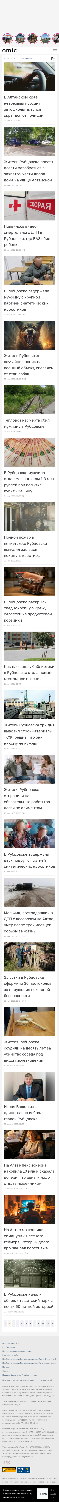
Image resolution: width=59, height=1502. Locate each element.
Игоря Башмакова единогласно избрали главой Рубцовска (24, 1112)
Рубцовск (26, 59)
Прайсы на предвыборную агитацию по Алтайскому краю (29, 1363)
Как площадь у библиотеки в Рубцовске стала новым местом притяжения (29, 672)
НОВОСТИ (9, 59)
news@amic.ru (24, 1420)
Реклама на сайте (10, 1355)
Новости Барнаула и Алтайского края (19, 1375)
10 (47, 1323)
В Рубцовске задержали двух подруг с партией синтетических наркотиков (29, 860)
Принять (42, 1493)
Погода (5, 1367)
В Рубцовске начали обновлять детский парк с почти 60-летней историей (28, 1300)
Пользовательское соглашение (16, 1351)
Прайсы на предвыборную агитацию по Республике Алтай (29, 1359)
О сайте (6, 1371)
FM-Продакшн (8, 1347)
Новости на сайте (10, 1343)
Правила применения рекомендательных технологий (27, 1380)
